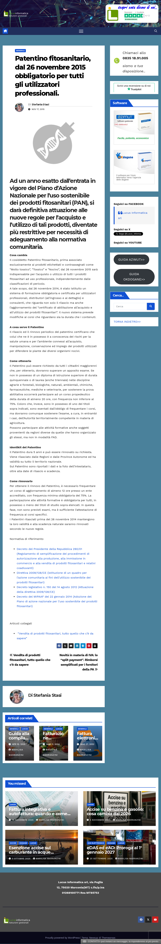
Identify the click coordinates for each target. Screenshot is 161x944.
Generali (20, 51)
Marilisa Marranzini (50, 820)
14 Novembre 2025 (23, 820)
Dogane (23, 843)
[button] (155, 31)
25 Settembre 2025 (101, 859)
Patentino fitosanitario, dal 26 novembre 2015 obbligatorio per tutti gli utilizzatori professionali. (52, 76)
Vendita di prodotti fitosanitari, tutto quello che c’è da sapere (30, 660)
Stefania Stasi (40, 104)
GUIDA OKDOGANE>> (134, 276)
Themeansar (108, 938)
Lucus (25, 729)
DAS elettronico (96, 843)
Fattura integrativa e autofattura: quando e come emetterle (38, 814)
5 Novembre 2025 (100, 820)
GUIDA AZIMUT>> (131, 259)
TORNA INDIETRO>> (127, 321)
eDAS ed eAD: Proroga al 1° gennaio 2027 (114, 850)
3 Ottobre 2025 (21, 859)
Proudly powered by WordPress (63, 938)
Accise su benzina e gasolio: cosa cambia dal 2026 (115, 811)
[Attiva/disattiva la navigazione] (81, 31)
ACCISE (13, 843)
